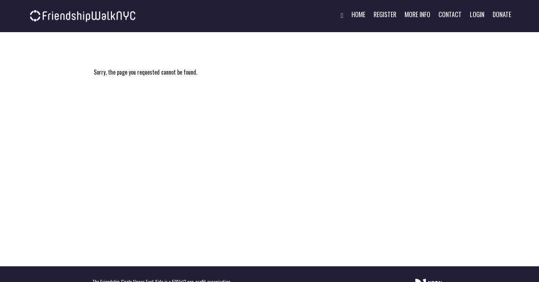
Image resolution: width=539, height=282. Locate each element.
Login (477, 14)
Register (385, 14)
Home (358, 14)
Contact (450, 14)
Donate (502, 14)
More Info (417, 14)
